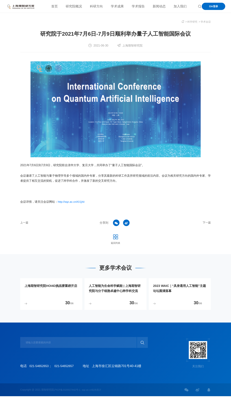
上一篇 (24, 222)
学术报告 (138, 6)
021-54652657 (66, 370)
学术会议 (206, 21)
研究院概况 (74, 6)
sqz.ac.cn (88, 393)
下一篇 (206, 222)
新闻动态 (159, 6)
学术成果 (117, 6)
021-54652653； (41, 370)
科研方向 (96, 6)
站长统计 (99, 393)
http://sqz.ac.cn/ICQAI (72, 201)
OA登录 (213, 6)
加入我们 (180, 6)
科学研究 (192, 21)
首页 (54, 6)
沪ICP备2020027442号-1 (68, 393)
